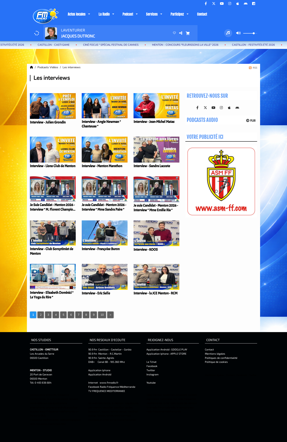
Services (152, 14)
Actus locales (77, 14)
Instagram (152, 374)
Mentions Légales (214, 375)
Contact (202, 14)
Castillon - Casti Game (57, 45)
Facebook (151, 366)
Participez (177, 14)
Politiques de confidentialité (221, 357)
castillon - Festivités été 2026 (257, 45)
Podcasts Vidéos (48, 67)
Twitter (150, 370)
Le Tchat (151, 361)
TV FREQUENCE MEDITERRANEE (106, 391)
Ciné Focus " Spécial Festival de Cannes (114, 45)
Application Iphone (99, 370)
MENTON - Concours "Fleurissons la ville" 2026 (189, 45)
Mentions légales (215, 353)
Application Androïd (99, 374)
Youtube (151, 382)
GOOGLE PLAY (179, 349)
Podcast (128, 14)
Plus (251, 120)
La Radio (104, 14)
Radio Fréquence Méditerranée (117, 386)
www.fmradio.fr (109, 382)
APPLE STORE (178, 353)
